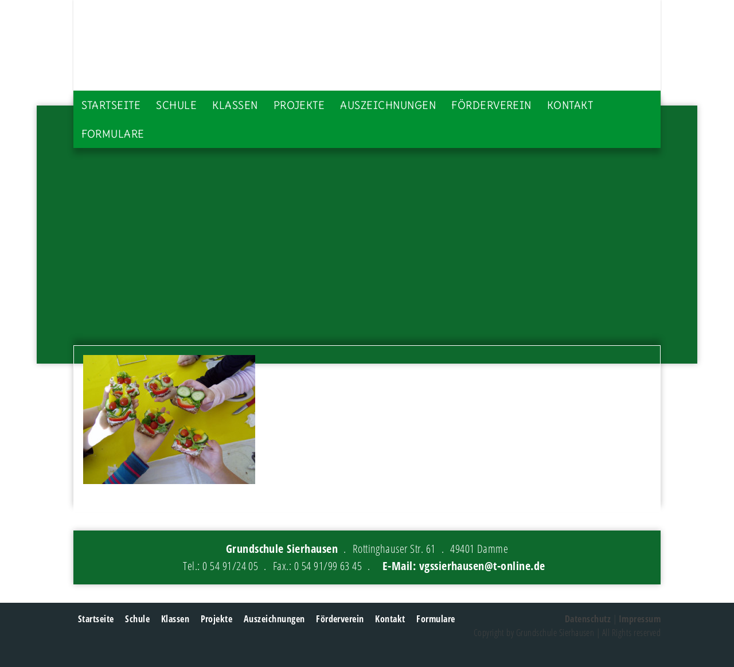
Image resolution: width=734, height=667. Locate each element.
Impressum (640, 619)
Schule (176, 105)
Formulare (113, 134)
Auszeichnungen (388, 105)
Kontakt (570, 105)
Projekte (299, 105)
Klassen (234, 105)
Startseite (111, 105)
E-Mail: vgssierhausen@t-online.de (463, 566)
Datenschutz (588, 619)
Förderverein (491, 105)
